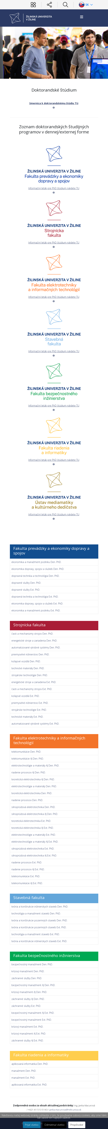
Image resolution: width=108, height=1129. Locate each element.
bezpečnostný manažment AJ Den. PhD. (33, 985)
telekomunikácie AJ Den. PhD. (27, 758)
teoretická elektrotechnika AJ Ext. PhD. (32, 827)
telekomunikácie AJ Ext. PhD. (27, 883)
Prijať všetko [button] (31, 1124)
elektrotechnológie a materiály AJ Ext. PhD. (34, 841)
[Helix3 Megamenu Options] (81, 16)
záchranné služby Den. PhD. (26, 978)
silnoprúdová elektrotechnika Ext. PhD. (32, 848)
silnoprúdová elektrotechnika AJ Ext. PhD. (34, 855)
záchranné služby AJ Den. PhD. (28, 999)
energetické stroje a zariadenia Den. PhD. (34, 640)
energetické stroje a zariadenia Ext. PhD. (33, 682)
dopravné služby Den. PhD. (26, 582)
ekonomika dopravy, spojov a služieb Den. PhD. (37, 569)
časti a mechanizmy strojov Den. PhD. (32, 633)
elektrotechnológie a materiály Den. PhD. (34, 786)
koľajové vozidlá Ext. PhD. (25, 696)
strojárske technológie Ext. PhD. (29, 709)
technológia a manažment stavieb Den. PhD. (36, 913)
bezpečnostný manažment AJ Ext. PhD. (32, 1012)
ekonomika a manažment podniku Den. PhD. (36, 562)
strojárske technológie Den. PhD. (29, 675)
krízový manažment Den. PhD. (27, 971)
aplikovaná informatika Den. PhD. (29, 1063)
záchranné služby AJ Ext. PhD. (27, 1040)
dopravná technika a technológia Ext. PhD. (34, 596)
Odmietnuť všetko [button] (54, 1124)
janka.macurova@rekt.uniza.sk (65, 1109)
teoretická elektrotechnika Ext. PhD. (31, 821)
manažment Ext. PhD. (23, 1077)
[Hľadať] (65, 5)
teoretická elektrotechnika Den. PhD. (31, 793)
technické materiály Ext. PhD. (27, 716)
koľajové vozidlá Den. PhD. (26, 661)
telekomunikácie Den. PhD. (26, 751)
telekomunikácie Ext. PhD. (25, 876)
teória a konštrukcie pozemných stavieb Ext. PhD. (38, 927)
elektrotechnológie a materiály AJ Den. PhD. (35, 765)
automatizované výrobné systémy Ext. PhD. (35, 723)
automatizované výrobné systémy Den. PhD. (35, 647)
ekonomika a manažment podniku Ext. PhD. (35, 610)
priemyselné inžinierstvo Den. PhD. (30, 654)
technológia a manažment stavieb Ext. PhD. (35, 934)
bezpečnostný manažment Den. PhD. (32, 964)
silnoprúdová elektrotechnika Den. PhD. (33, 807)
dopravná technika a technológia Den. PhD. (35, 575)
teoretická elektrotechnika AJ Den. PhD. (33, 779)
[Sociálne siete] (49, 5)
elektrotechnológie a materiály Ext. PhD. (33, 834)
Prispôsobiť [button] (76, 1124)
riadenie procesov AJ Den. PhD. (28, 772)
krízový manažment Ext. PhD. (27, 1026)
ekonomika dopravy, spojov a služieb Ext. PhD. (37, 603)
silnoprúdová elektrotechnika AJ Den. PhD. (34, 814)
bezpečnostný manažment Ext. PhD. (31, 1019)
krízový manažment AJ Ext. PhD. (28, 1033)
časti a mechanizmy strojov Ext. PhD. (31, 689)
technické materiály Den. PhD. (27, 668)
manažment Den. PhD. (23, 1070)
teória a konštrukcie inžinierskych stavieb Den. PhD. (39, 906)
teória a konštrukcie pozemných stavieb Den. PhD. (39, 920)
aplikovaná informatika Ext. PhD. (29, 1084)
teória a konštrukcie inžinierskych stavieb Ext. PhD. (39, 941)
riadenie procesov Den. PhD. (27, 800)
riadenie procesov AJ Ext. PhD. (28, 869)
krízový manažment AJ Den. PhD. (29, 992)
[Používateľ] (33, 5)
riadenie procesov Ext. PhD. (26, 862)
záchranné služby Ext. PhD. (26, 1006)
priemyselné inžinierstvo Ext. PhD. (29, 703)
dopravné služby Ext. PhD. (25, 589)
